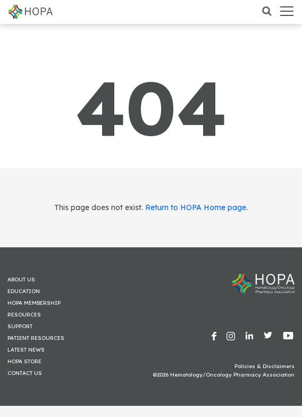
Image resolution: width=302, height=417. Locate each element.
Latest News (26, 349)
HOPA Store (24, 361)
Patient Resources (35, 338)
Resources (24, 314)
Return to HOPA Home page (195, 207)
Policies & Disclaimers (264, 366)
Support (19, 326)
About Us (21, 279)
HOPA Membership (34, 302)
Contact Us (24, 373)
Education (23, 291)
